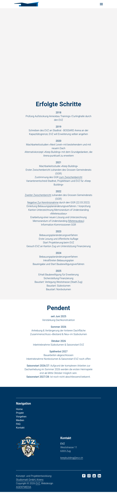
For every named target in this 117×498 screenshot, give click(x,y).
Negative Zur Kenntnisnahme (42, 205)
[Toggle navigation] (101, 4)
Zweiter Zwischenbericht (38, 198)
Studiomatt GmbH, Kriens (29, 485)
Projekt (20, 418)
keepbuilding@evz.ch (71, 463)
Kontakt (20, 433)
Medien (20, 426)
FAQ (18, 429)
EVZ (38, 489)
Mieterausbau (76, 223)
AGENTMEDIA (23, 493)
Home (19, 415)
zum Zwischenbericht (70, 180)
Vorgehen (21, 422)
